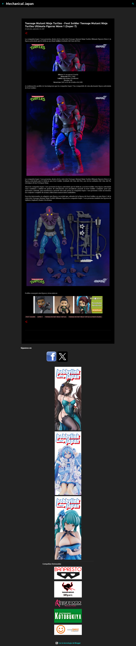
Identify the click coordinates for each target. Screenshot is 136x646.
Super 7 (40, 317)
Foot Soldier (30, 317)
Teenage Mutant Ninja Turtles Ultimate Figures (85, 317)
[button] (26, 33)
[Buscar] (133, 3)
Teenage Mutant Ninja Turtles (55, 317)
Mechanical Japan (20, 4)
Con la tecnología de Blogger (68, 643)
